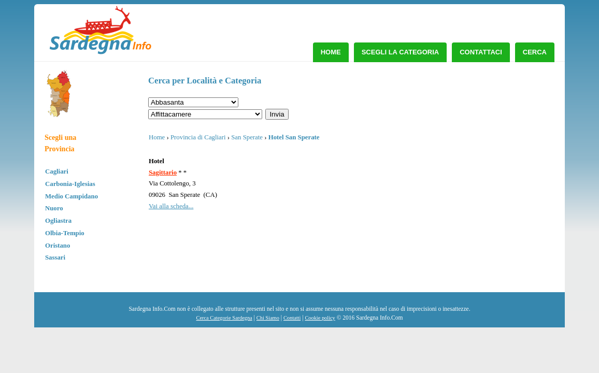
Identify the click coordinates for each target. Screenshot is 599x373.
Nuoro (54, 208)
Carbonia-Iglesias (70, 184)
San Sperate (247, 137)
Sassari (55, 257)
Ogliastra (58, 220)
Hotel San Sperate (294, 137)
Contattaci (481, 52)
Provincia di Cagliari (198, 137)
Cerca (535, 52)
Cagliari (56, 171)
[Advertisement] (470, 147)
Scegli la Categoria (400, 52)
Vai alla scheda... (171, 206)
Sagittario (163, 172)
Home (331, 52)
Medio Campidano (71, 196)
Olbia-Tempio (64, 233)
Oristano (57, 245)
